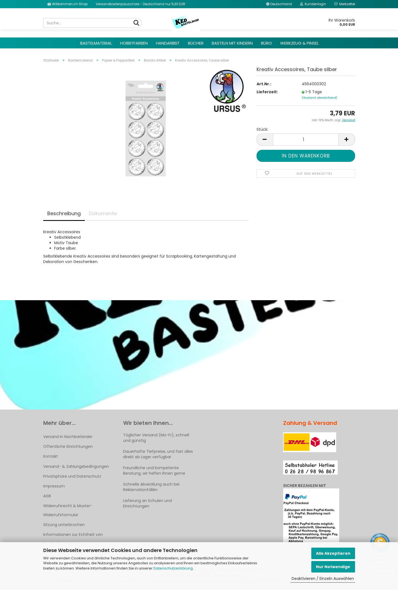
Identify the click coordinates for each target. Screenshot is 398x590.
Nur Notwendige (333, 566)
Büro (266, 43)
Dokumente (103, 213)
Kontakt (50, 456)
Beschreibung (64, 213)
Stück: (262, 129)
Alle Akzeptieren (333, 553)
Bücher (196, 43)
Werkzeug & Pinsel (299, 43)
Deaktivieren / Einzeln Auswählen (323, 578)
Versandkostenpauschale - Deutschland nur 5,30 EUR (140, 4)
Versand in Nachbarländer (67, 436)
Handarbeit (168, 43)
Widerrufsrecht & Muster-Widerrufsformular (67, 510)
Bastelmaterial (96, 43)
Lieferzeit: (267, 92)
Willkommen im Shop (67, 4)
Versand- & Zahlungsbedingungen (76, 466)
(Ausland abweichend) (319, 97)
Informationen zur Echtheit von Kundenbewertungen (73, 539)
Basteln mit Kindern (232, 43)
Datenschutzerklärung (173, 568)
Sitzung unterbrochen (64, 524)
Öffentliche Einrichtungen (68, 446)
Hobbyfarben (134, 43)
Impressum (54, 486)
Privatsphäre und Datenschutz (72, 476)
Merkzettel (344, 4)
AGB (47, 496)
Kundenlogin (313, 4)
